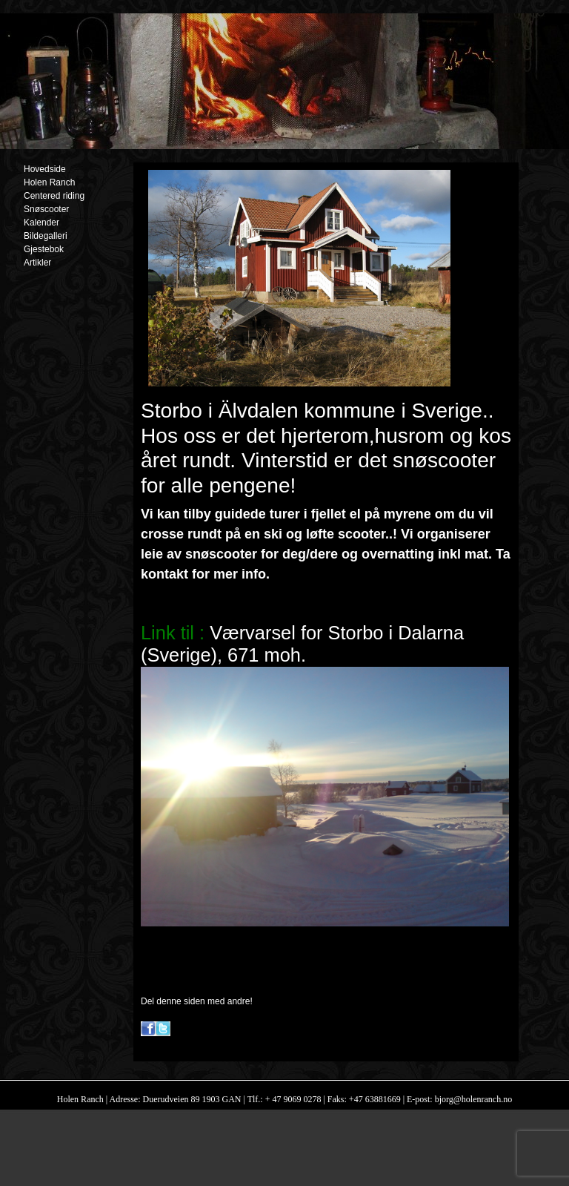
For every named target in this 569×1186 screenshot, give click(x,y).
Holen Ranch (49, 182)
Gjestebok (44, 249)
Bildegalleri (45, 236)
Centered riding (54, 196)
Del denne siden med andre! (197, 1001)
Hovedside (45, 169)
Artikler (37, 262)
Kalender (41, 222)
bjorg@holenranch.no (472, 1099)
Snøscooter (46, 209)
